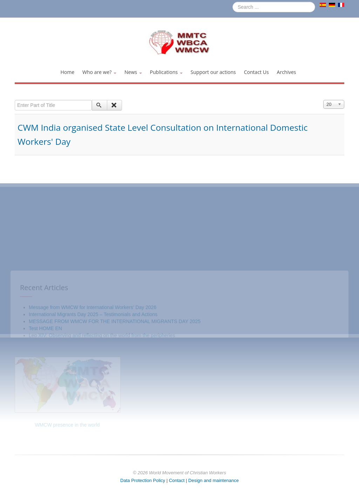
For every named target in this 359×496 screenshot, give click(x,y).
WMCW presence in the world (67, 425)
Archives (286, 72)
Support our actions (213, 72)
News (133, 72)
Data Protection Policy (142, 480)
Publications (166, 72)
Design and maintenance (213, 480)
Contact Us (256, 72)
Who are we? (99, 72)
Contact (177, 480)
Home (67, 72)
